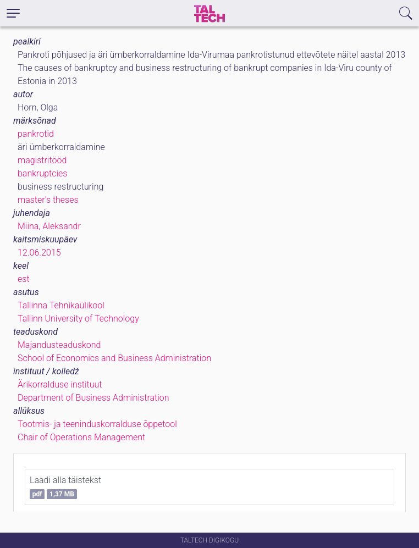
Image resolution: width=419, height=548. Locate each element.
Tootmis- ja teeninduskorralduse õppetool (97, 424)
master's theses (48, 200)
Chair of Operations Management (81, 437)
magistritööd (42, 160)
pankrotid (36, 134)
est (24, 279)
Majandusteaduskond (59, 345)
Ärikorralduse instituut (60, 384)
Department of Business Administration (93, 397)
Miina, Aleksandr (49, 226)
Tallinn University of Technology (78, 318)
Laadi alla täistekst (65, 487)
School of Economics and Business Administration (114, 358)
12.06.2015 (39, 252)
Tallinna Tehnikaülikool (61, 305)
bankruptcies (42, 173)
